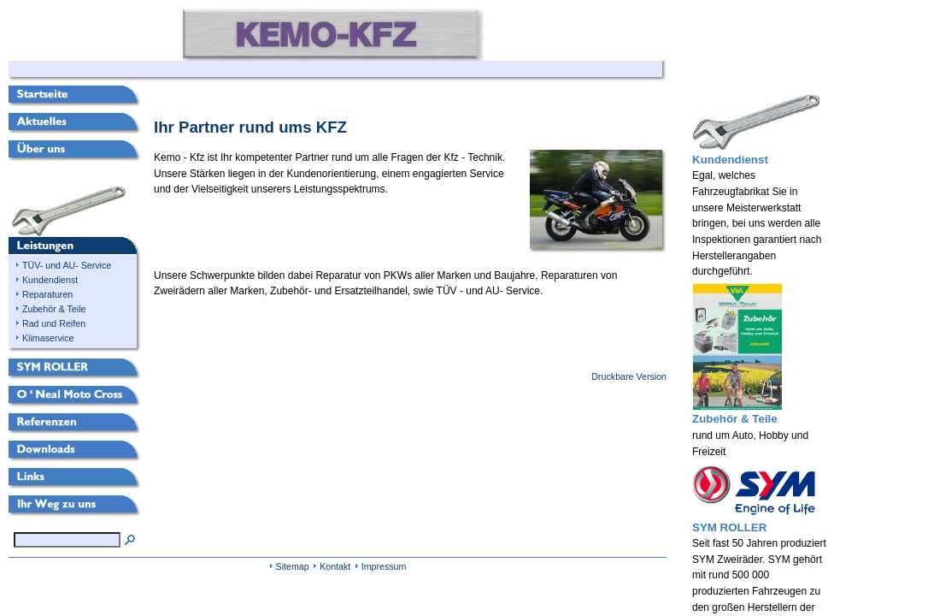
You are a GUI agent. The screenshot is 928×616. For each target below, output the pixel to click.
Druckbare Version (629, 376)
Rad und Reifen (53, 323)
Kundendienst (50, 280)
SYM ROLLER (729, 527)
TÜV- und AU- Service (66, 265)
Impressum (384, 566)
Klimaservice (47, 338)
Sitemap (292, 566)
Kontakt (335, 566)
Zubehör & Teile (53, 309)
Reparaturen (47, 294)
